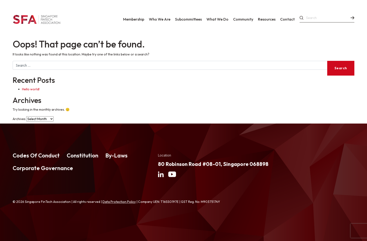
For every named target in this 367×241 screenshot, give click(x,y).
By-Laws (116, 155)
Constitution (82, 155)
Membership (133, 19)
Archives (19, 119)
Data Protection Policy (119, 202)
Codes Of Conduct (36, 155)
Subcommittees (188, 19)
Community (243, 19)
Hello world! (31, 89)
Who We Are (159, 19)
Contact (287, 19)
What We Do (217, 19)
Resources (266, 19)
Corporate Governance (43, 168)
